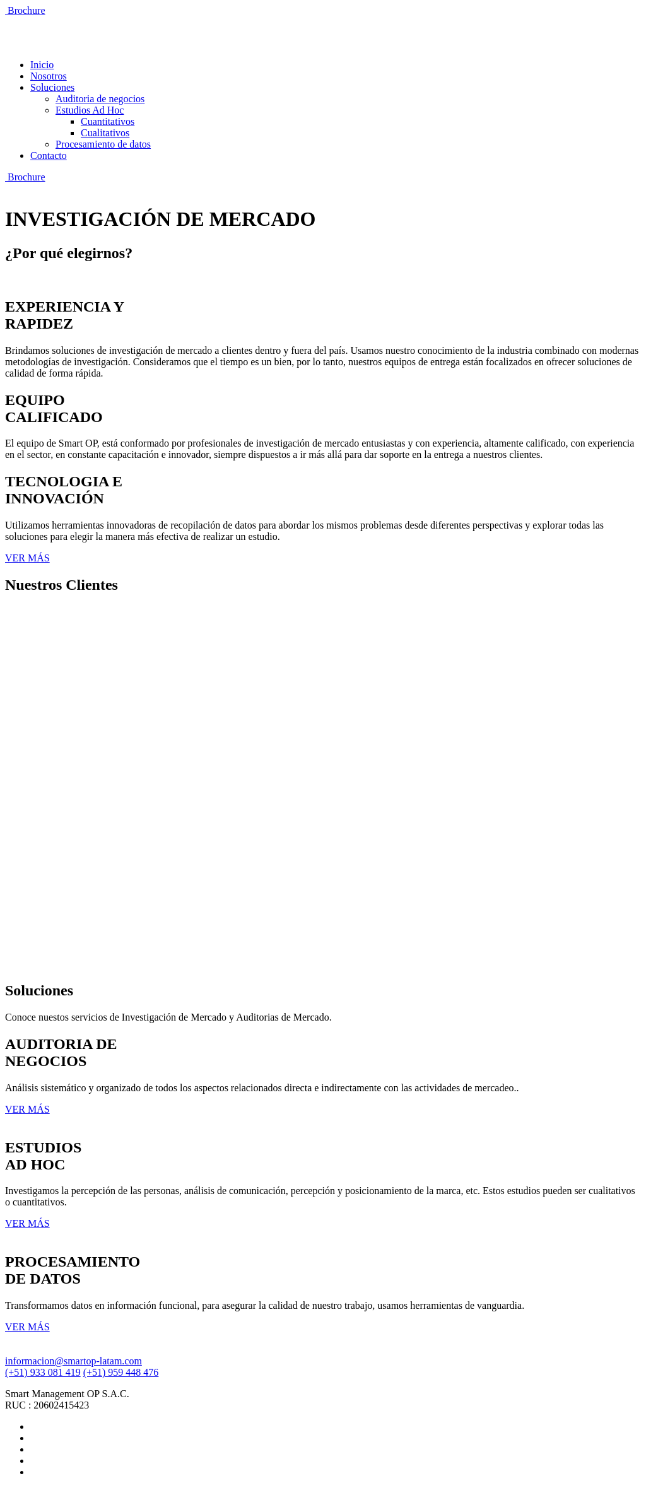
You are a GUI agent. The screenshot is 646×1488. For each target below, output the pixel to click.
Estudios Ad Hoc (90, 110)
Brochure (25, 10)
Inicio (42, 64)
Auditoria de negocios (100, 98)
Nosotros (48, 76)
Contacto (48, 155)
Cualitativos (105, 132)
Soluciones (52, 87)
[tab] (323, 338)
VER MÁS (27, 558)
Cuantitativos (107, 121)
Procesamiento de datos (103, 144)
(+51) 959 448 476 (121, 1372)
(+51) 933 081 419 (43, 1372)
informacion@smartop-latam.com (73, 1361)
